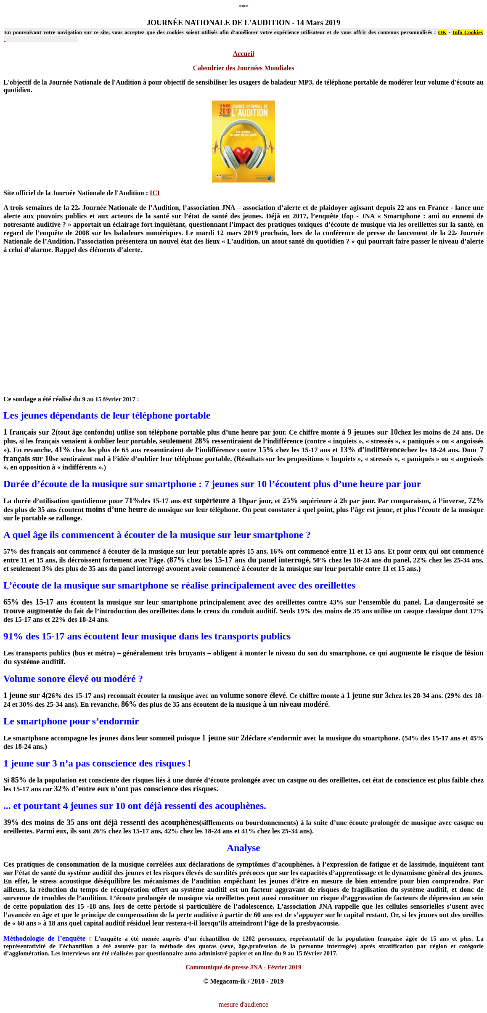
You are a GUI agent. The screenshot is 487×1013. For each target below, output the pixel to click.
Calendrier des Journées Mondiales (243, 68)
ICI (155, 192)
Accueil (243, 53)
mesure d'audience (243, 1004)
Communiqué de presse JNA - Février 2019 (243, 967)
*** (243, 7)
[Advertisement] (243, 328)
